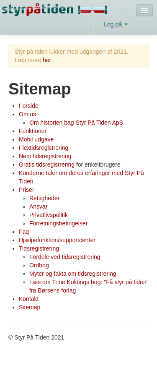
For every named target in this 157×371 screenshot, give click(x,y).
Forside (29, 105)
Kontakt (29, 298)
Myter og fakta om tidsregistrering (72, 273)
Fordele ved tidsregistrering (64, 256)
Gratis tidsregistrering (47, 164)
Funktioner (32, 131)
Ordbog (39, 265)
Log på (116, 24)
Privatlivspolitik (48, 215)
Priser (26, 189)
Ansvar (38, 206)
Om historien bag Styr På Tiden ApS (76, 122)
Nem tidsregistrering (45, 156)
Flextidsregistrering (43, 147)
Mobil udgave (36, 139)
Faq (24, 231)
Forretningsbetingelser (58, 223)
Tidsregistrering (39, 248)
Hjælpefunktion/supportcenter (57, 240)
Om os (27, 114)
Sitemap (29, 307)
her (47, 60)
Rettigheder (44, 198)
